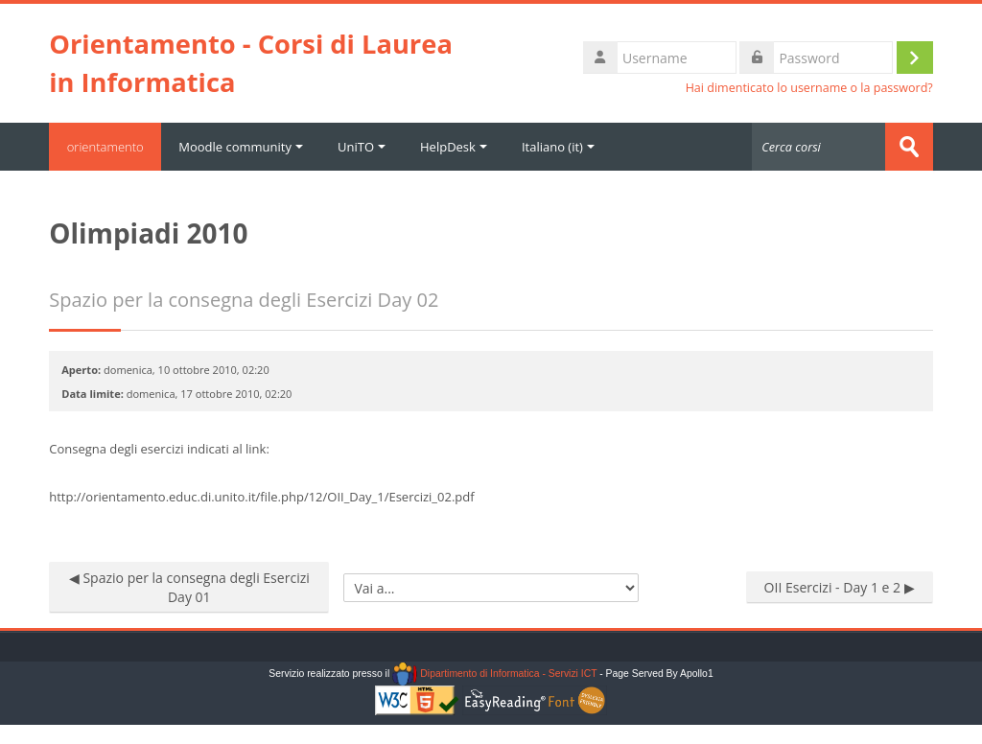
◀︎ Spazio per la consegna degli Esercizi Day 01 (189, 587)
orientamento (106, 146)
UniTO (364, 146)
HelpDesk (456, 146)
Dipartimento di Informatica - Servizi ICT (494, 673)
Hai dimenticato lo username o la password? (809, 88)
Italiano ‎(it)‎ (561, 146)
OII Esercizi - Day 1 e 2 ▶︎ (839, 587)
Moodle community (243, 146)
